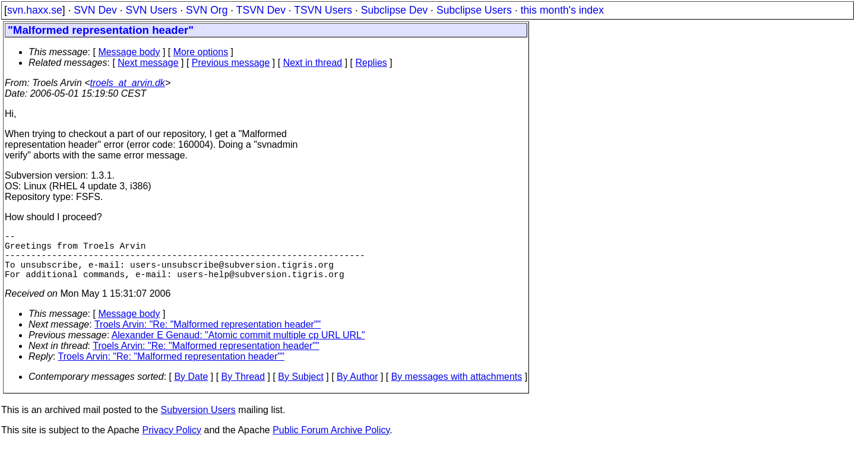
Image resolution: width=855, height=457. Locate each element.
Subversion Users (198, 422)
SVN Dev (95, 10)
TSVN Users (323, 10)
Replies (371, 63)
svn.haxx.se (34, 10)
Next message (148, 63)
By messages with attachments (456, 388)
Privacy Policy (171, 442)
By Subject (300, 388)
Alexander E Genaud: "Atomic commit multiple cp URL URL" (238, 347)
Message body (129, 52)
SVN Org (206, 10)
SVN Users (151, 10)
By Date (191, 388)
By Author (357, 388)
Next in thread (313, 63)
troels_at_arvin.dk (127, 83)
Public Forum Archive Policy (331, 442)
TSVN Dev (261, 10)
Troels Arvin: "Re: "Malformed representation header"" (207, 336)
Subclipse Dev (394, 10)
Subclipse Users (474, 10)
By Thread (243, 388)
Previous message (231, 63)
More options (201, 52)
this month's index (562, 10)
